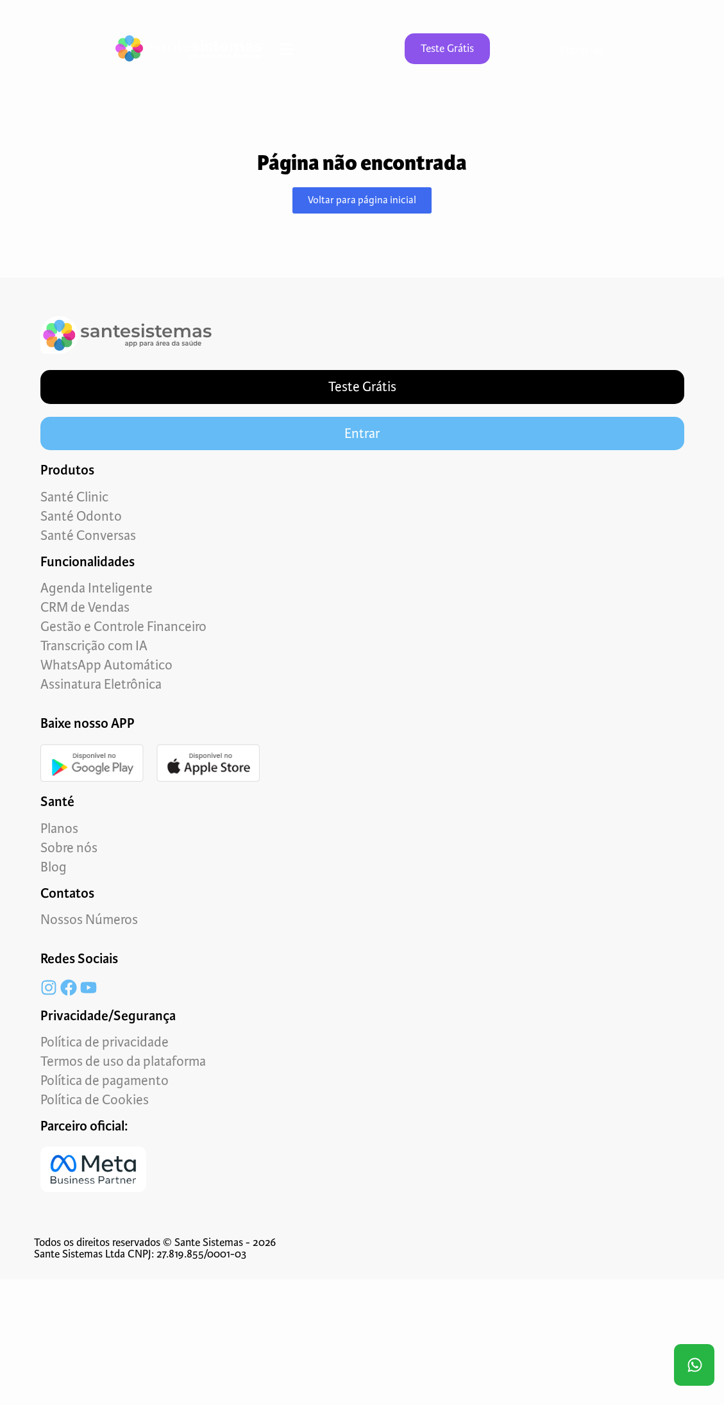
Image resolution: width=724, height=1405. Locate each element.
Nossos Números (89, 919)
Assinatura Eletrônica (101, 684)
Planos (59, 828)
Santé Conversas (88, 535)
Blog (53, 867)
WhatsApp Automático (106, 665)
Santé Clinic (74, 497)
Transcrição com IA (93, 645)
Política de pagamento (104, 1080)
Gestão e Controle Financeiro (123, 626)
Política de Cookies (94, 1099)
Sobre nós (68, 847)
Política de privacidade (104, 1042)
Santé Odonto (81, 516)
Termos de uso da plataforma (123, 1061)
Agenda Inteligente (96, 588)
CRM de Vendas (85, 607)
